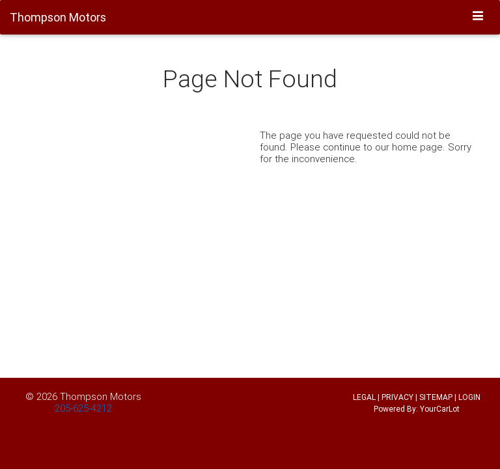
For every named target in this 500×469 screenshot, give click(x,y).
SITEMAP (435, 397)
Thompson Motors (100, 396)
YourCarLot (440, 409)
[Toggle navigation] (478, 16)
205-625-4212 (83, 408)
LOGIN (469, 397)
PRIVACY (397, 397)
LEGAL (364, 397)
